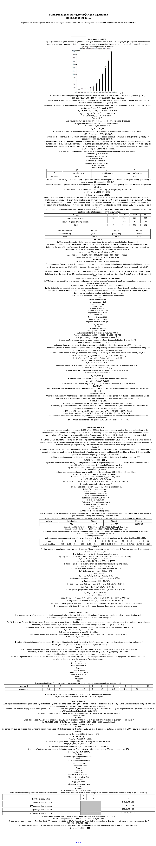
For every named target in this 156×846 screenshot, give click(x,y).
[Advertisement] (24, 74)
